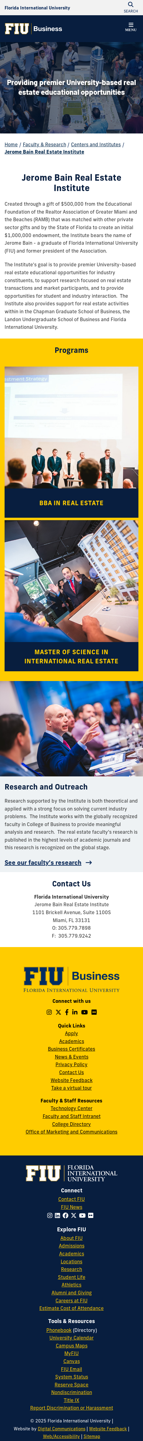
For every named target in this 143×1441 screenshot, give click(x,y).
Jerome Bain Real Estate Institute (44, 152)
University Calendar (71, 1338)
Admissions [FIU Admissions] (71, 1246)
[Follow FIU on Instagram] (51, 1215)
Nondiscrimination (71, 1392)
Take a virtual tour (71, 1088)
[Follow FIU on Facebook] (67, 1215)
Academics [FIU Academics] (71, 1254)
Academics (71, 1041)
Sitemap (92, 1436)
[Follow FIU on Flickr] (92, 1215)
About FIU (71, 1238)
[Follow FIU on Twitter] (75, 1215)
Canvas (71, 1361)
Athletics (71, 1285)
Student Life (71, 1277)
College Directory (71, 1124)
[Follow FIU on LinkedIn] (59, 1215)
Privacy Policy (71, 1064)
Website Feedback (72, 1080)
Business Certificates (71, 1049)
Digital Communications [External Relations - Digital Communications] (61, 1429)
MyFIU (71, 1353)
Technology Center (71, 1108)
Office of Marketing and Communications (71, 1132)
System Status (71, 1377)
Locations (71, 1261)
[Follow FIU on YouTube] (83, 1215)
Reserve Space (71, 1385)
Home (11, 144)
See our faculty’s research (43, 862)
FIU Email (71, 1369)
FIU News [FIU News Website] (71, 1207)
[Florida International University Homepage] (37, 7)
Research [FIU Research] (71, 1269)
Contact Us (71, 1072)
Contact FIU (71, 1199)
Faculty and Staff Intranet (72, 1116)
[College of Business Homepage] (34, 29)
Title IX (71, 1400)
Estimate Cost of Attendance (71, 1308)
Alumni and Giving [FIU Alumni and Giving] (72, 1293)
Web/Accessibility (61, 1436)
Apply (71, 1033)
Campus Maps (72, 1346)
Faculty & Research (44, 144)
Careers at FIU (71, 1300)
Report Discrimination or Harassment (71, 1408)
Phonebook (59, 1330)
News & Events (71, 1057)
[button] (130, 28)
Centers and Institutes (96, 144)
